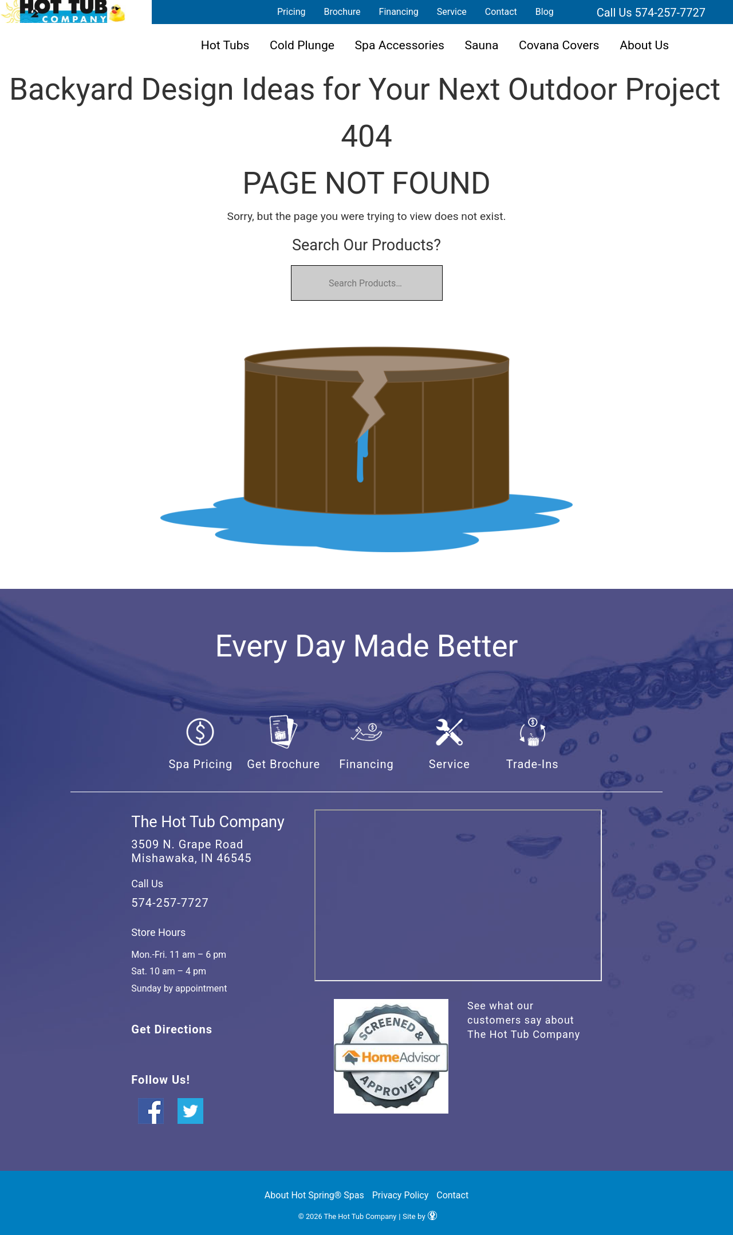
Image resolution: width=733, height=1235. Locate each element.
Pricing (291, 11)
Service (452, 11)
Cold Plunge (302, 45)
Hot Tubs (225, 45)
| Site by (417, 1216)
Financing (399, 11)
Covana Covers (559, 45)
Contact (501, 11)
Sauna (482, 45)
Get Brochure (283, 764)
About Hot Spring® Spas (314, 1195)
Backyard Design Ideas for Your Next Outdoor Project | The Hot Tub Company (63, 11)
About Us (644, 45)
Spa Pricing (200, 764)
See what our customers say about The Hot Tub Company (523, 1020)
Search (576, 12)
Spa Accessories (399, 45)
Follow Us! (160, 1080)
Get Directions (171, 1029)
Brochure (342, 11)
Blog (544, 11)
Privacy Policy (400, 1195)
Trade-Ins (532, 764)
